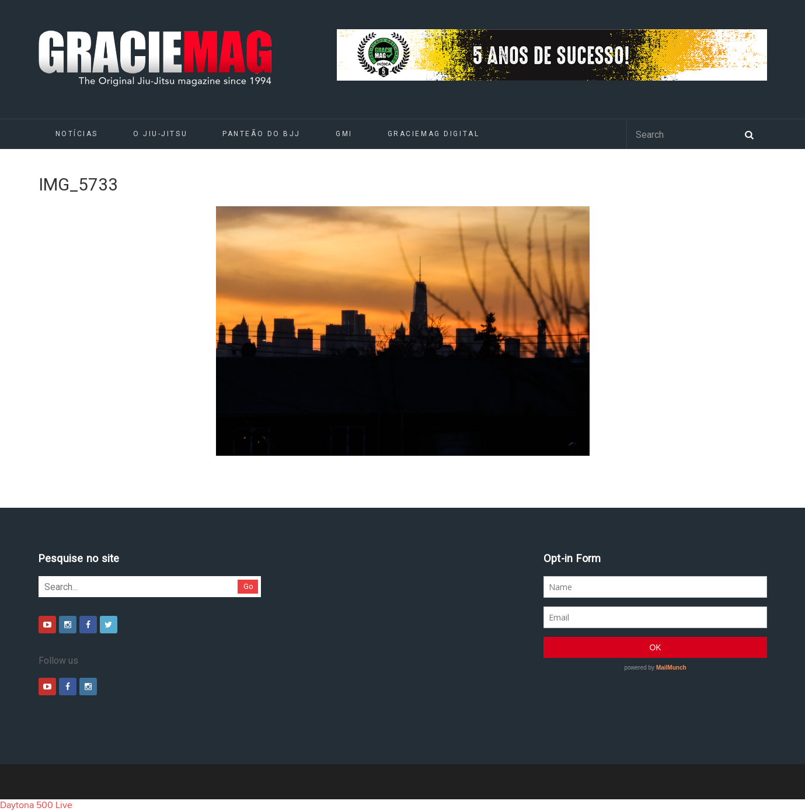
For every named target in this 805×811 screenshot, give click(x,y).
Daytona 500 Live (36, 805)
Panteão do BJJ (261, 134)
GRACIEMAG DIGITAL (434, 134)
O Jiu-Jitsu (160, 134)
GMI (344, 134)
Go (248, 586)
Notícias (76, 134)
